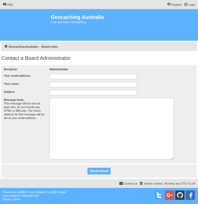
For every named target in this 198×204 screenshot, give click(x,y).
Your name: (11, 83)
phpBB (21, 192)
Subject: (9, 91)
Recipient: (11, 69)
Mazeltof (28, 195)
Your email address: (17, 75)
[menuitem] (8, 5)
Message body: (14, 99)
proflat (12, 195)
